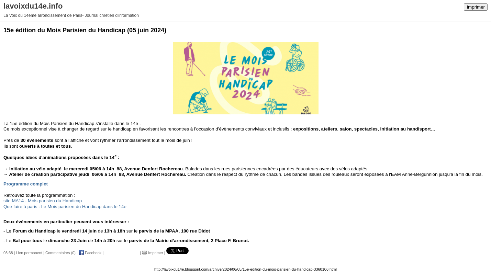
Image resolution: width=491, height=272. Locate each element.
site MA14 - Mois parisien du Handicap (42, 200)
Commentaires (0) (60, 253)
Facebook (90, 253)
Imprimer (476, 7)
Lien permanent (29, 253)
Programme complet (25, 183)
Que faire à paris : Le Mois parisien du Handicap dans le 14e (64, 206)
